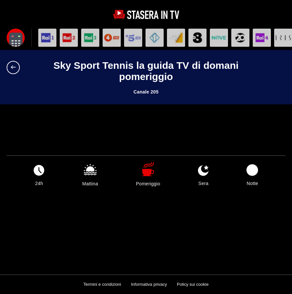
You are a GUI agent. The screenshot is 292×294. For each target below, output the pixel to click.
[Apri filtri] (16, 38)
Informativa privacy (149, 284)
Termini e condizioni (102, 284)
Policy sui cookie (193, 284)
